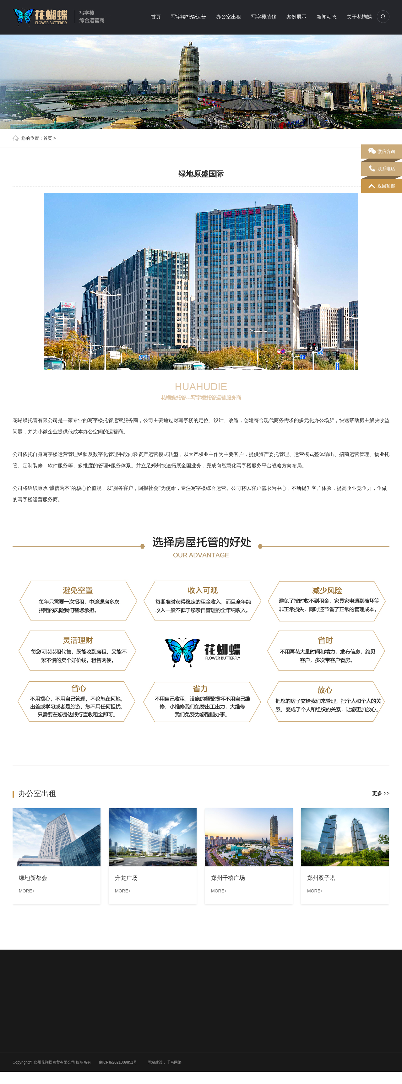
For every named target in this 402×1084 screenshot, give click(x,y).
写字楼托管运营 (188, 16)
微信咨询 (381, 151)
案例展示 (296, 16)
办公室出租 (228, 16)
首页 (156, 16)
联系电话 (381, 169)
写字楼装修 (263, 16)
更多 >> (380, 793)
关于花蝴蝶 (359, 16)
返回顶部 (381, 186)
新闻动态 (327, 16)
